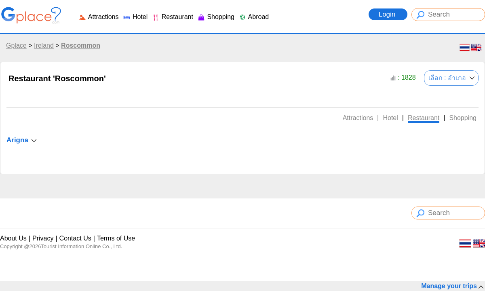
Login (388, 14)
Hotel (135, 16)
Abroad (253, 16)
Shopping (215, 16)
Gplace (16, 45)
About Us (13, 238)
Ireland (44, 45)
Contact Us (75, 238)
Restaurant (172, 16)
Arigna (17, 140)
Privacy (42, 238)
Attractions (98, 16)
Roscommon (80, 45)
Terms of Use (116, 238)
